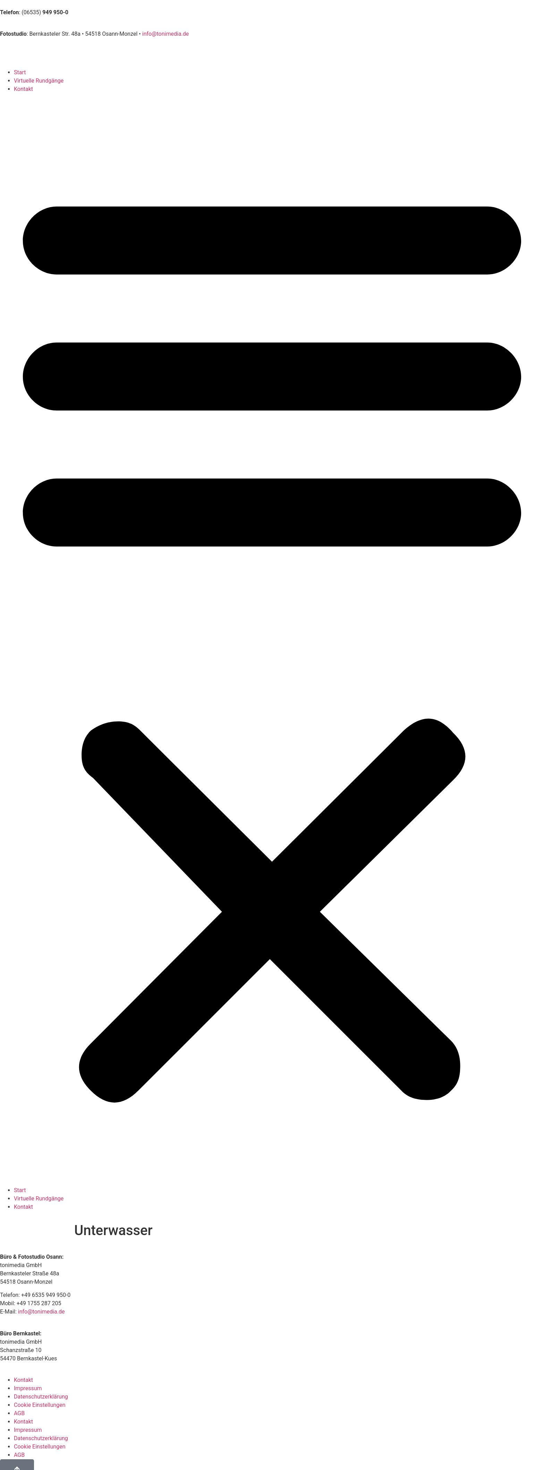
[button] (272, 639)
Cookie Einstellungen (40, 1405)
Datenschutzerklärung (41, 1396)
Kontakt (23, 89)
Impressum (28, 1388)
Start (20, 72)
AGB (19, 1413)
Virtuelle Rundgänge (38, 80)
